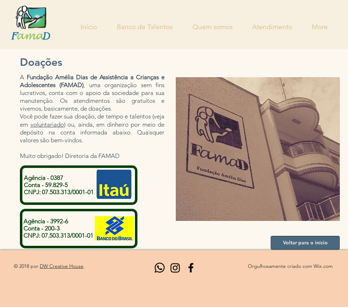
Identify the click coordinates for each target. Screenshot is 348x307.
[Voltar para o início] (305, 243)
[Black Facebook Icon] (191, 267)
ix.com (325, 266)
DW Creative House (61, 266)
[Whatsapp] (159, 267)
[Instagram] (175, 267)
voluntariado (47, 124)
